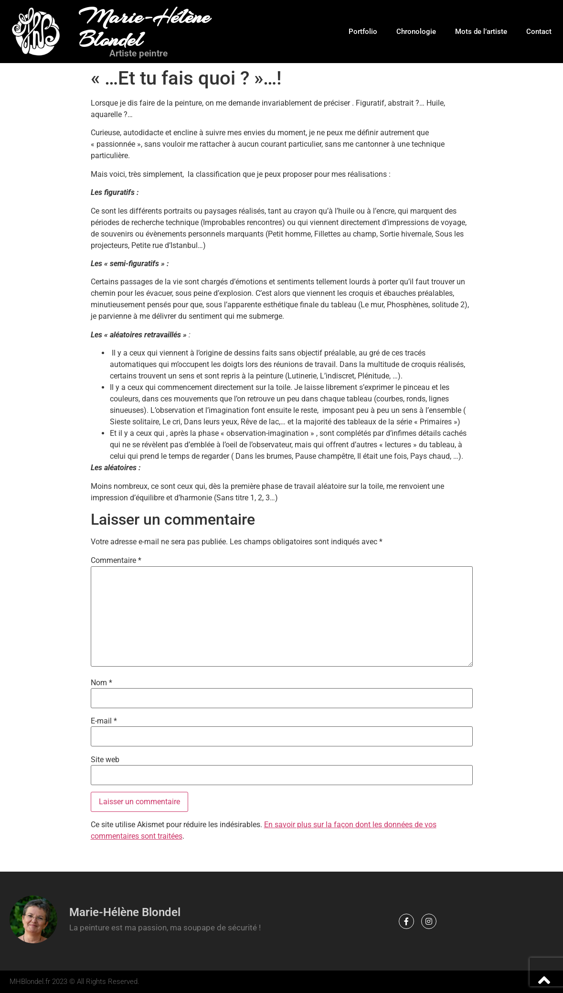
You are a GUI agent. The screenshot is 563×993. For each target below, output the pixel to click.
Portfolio (363, 31)
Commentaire (116, 560)
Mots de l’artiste (481, 31)
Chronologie (416, 31)
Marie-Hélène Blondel (144, 28)
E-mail (104, 721)
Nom (101, 683)
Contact (539, 31)
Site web (105, 760)
